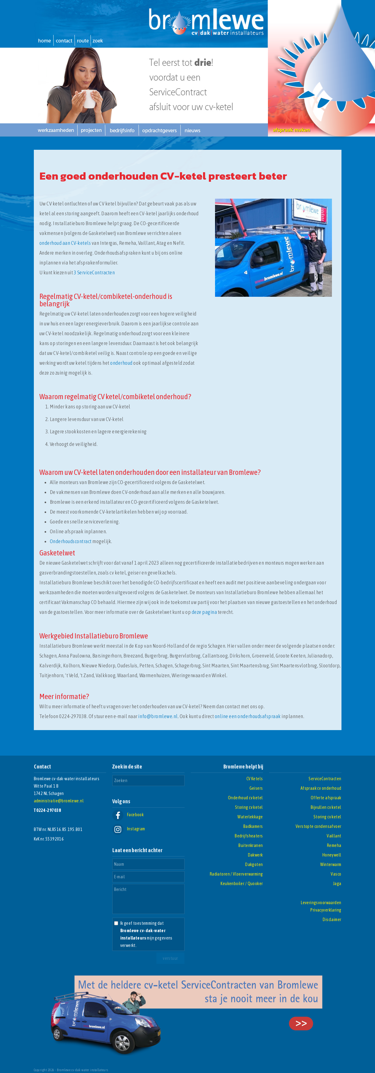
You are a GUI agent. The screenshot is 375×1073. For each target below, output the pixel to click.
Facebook (128, 814)
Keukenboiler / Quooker (242, 883)
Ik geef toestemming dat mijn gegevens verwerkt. (146, 934)
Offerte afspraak (326, 797)
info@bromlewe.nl (158, 716)
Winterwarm (330, 864)
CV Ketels (254, 778)
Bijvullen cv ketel (326, 807)
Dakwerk (255, 854)
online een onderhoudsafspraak (248, 716)
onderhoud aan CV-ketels (65, 243)
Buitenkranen (250, 845)
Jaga (337, 883)
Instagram (128, 828)
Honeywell (331, 854)
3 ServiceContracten (94, 272)
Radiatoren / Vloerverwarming (236, 874)
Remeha (334, 845)
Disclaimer (332, 919)
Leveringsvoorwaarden (321, 902)
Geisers (256, 788)
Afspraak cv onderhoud (321, 788)
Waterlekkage (250, 816)
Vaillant (334, 835)
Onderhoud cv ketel (245, 797)
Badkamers (253, 826)
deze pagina (204, 612)
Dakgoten (254, 864)
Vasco (336, 874)
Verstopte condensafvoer (318, 826)
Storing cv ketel (249, 807)
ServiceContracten (325, 778)
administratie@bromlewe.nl (59, 800)
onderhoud (121, 363)
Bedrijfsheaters (249, 835)
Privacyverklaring (325, 910)
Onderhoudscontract (71, 541)
